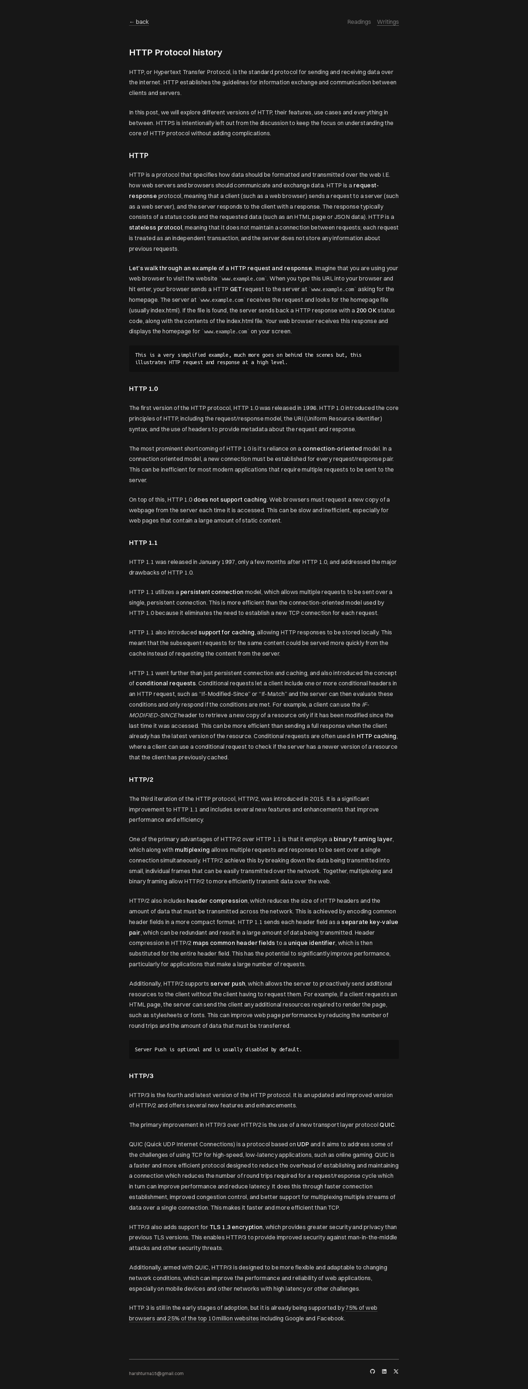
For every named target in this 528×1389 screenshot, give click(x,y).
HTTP (139, 155)
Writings (388, 21)
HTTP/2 (141, 779)
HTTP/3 (141, 1075)
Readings (359, 21)
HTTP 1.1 (143, 542)
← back (139, 21)
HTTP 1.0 (143, 388)
